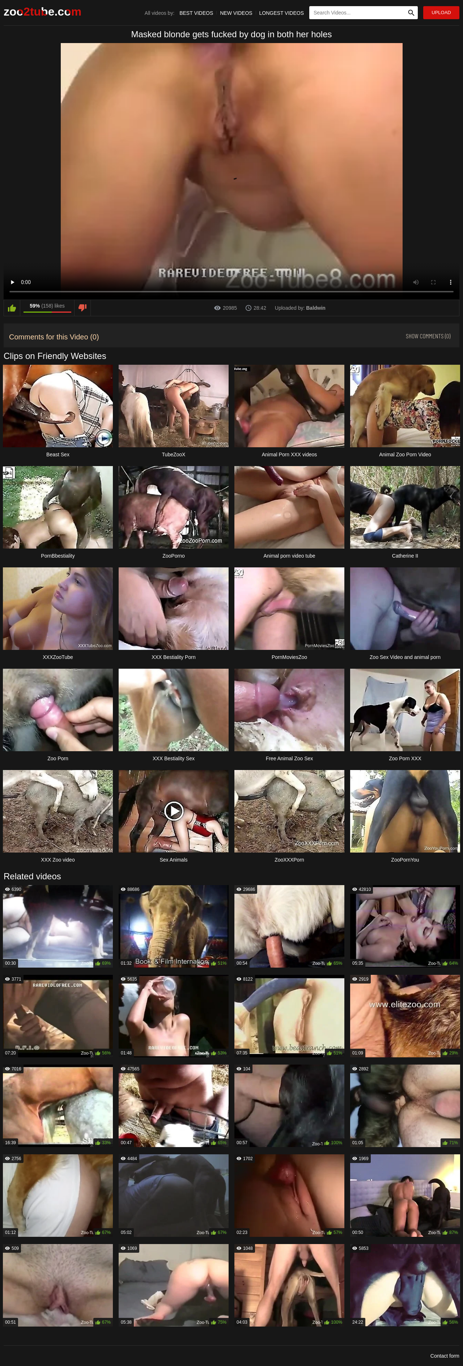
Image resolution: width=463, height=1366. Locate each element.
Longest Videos (281, 13)
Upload (441, 12)
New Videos (236, 13)
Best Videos (196, 13)
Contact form (444, 1356)
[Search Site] (411, 12)
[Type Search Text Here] (363, 12)
